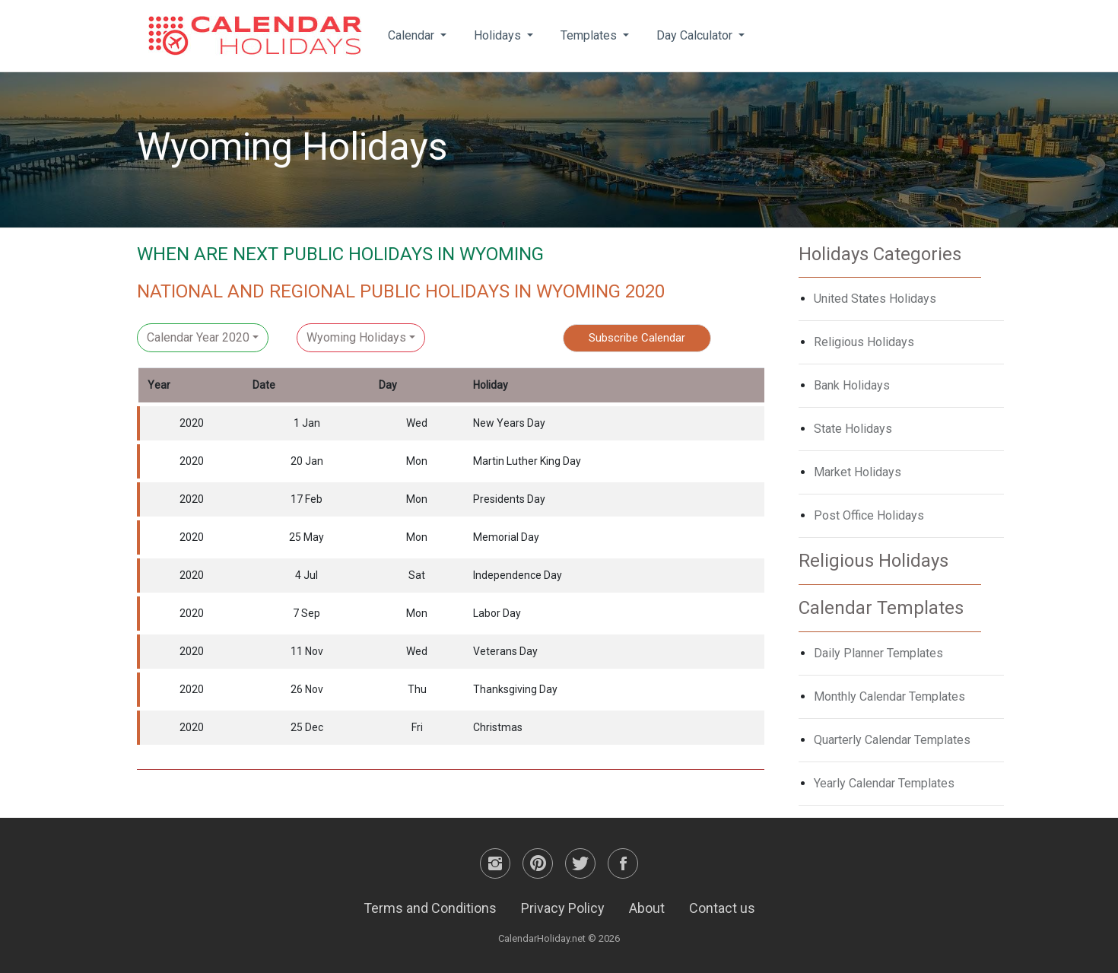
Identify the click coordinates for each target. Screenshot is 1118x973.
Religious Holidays (864, 342)
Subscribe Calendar (637, 338)
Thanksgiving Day (515, 689)
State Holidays (853, 428)
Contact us (722, 908)
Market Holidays (857, 472)
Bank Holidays (852, 385)
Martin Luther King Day (527, 461)
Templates (590, 35)
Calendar (412, 35)
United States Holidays (875, 298)
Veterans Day (505, 651)
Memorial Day (506, 537)
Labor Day (497, 613)
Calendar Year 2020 (198, 337)
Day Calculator (695, 35)
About (647, 908)
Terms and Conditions (430, 908)
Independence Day (517, 575)
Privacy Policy (563, 908)
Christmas (497, 727)
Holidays (499, 35)
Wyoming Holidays (356, 337)
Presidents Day (509, 499)
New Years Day (509, 423)
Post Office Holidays (869, 515)
